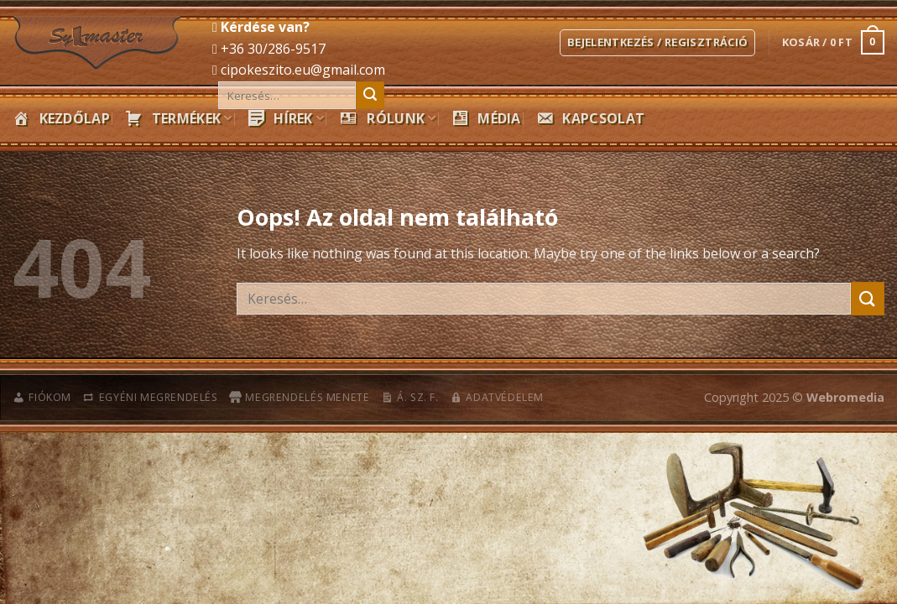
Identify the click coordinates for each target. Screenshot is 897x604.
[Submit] (370, 95)
